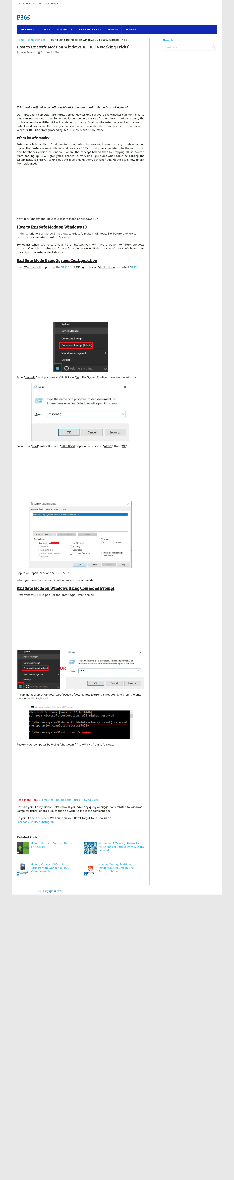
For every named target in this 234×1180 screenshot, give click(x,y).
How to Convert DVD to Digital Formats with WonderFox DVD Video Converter (50, 868)
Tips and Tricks (89, 29)
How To (113, 29)
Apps (45, 29)
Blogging (63, 29)
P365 (23, 17)
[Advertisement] (80, 80)
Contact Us (26, 3)
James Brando (27, 52)
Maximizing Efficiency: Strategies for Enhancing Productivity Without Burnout (121, 847)
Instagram (47, 822)
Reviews (131, 29)
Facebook (23, 822)
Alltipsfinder (40, 818)
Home (20, 39)
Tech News (27, 29)
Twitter (35, 822)
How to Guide (90, 799)
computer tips (36, 39)
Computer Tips (49, 799)
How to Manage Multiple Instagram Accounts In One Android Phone (116, 868)
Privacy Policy (48, 3)
